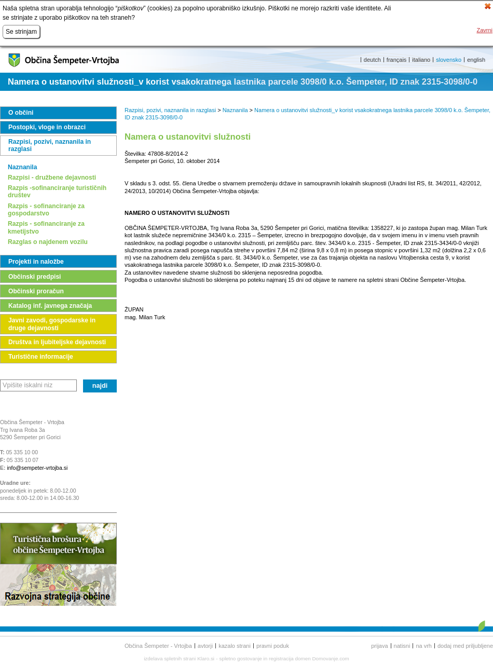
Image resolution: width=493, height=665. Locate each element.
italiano (421, 60)
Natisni (402, 646)
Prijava (379, 646)
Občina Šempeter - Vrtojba (158, 646)
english (476, 60)
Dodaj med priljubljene (465, 646)
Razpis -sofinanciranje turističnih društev (57, 191)
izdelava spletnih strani (170, 658)
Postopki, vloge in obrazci (47, 127)
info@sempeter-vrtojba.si (37, 468)
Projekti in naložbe (36, 261)
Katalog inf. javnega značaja (50, 305)
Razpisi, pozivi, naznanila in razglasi (49, 145)
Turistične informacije (40, 356)
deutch (372, 60)
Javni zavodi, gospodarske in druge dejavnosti (51, 324)
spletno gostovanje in (244, 658)
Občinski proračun (36, 291)
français (397, 60)
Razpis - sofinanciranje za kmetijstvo (46, 227)
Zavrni (484, 30)
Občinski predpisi (34, 276)
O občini (20, 112)
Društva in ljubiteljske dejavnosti (57, 342)
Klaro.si (205, 658)
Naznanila (22, 167)
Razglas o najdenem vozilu (48, 242)
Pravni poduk (272, 646)
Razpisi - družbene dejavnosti (52, 177)
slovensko (448, 60)
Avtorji (205, 646)
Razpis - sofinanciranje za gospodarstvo (46, 209)
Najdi (100, 385)
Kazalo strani (234, 646)
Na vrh (424, 646)
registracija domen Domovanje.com (309, 658)
